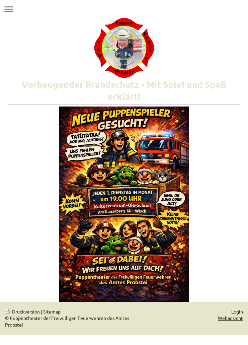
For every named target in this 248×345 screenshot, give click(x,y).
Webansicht (230, 318)
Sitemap (52, 311)
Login (237, 311)
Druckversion (23, 311)
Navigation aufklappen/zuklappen (124, 9)
